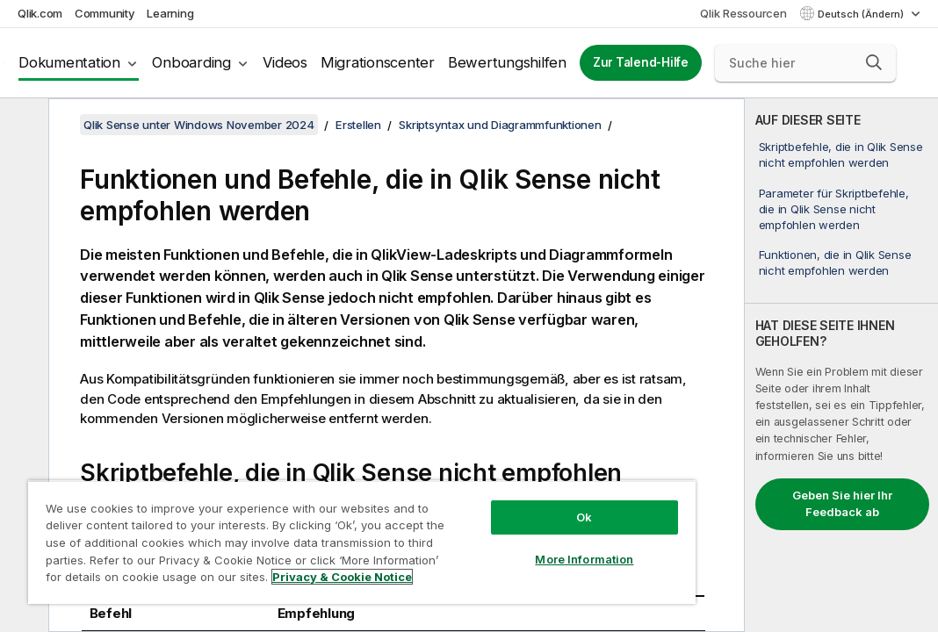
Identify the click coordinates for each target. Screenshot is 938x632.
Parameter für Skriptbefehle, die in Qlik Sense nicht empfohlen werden (834, 209)
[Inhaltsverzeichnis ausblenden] (22, 125)
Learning (170, 13)
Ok (479, 486)
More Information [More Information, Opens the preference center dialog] (479, 528)
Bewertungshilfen (507, 62)
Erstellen (358, 125)
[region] (300, 526)
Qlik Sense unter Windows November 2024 (198, 125)
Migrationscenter (378, 62)
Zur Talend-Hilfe (641, 62)
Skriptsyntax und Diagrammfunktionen (500, 125)
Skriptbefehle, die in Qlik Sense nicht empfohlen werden (841, 154)
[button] (874, 62)
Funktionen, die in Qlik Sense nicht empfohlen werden (835, 262)
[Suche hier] (805, 63)
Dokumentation (69, 62)
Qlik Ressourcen (743, 13)
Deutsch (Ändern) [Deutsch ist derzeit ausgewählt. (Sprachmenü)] (862, 14)
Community (105, 13)
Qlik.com (40, 13)
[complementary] (841, 365)
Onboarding (191, 62)
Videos (285, 62)
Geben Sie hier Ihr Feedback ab (842, 504)
